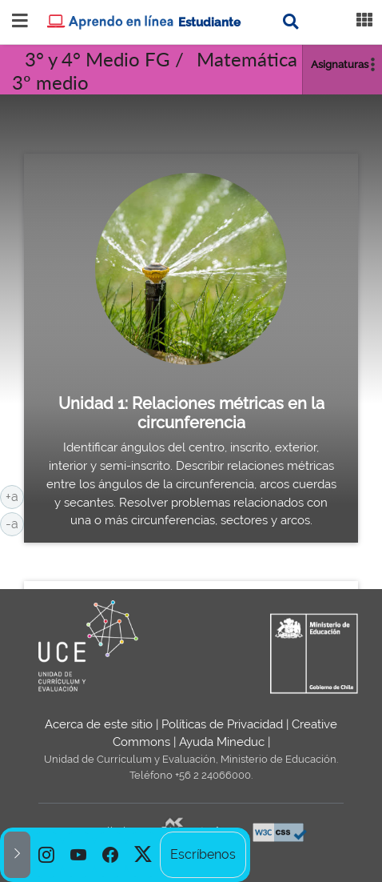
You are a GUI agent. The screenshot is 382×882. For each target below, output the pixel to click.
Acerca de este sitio (99, 724)
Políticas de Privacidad (222, 724)
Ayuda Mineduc (222, 742)
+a (15, 495)
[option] (46, 855)
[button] (17, 855)
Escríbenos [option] (203, 854)
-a (15, 522)
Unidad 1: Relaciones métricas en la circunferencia (191, 413)
